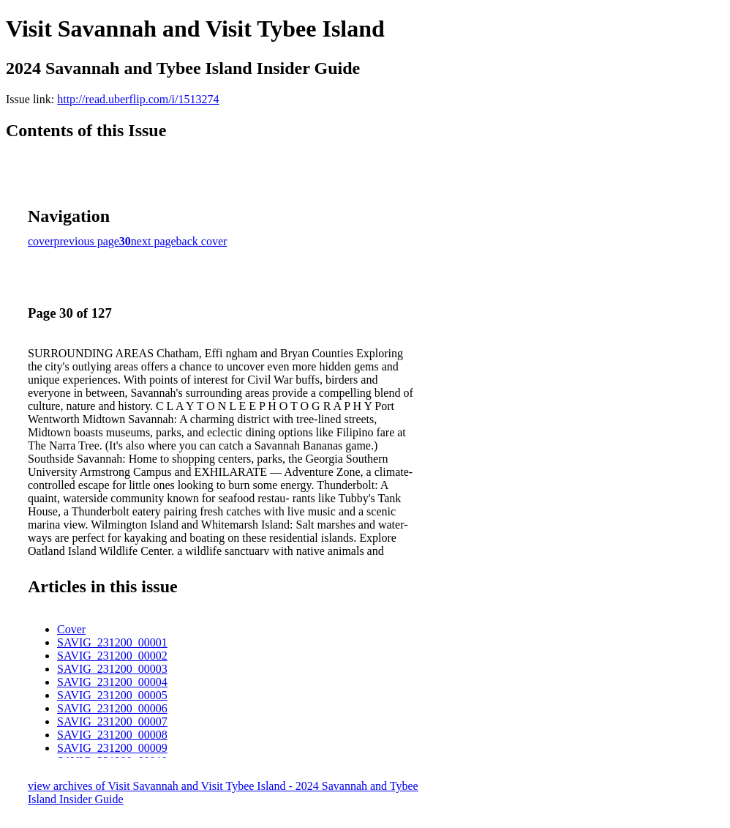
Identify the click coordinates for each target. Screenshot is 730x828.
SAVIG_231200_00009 (112, 748)
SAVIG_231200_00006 (112, 708)
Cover (71, 629)
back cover (201, 241)
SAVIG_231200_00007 (112, 721)
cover (41, 241)
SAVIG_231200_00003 (112, 669)
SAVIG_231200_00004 (112, 682)
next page (153, 241)
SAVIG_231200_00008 (112, 734)
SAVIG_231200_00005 (112, 695)
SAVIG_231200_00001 (112, 642)
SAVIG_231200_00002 (112, 655)
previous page (86, 241)
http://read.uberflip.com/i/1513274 (138, 99)
